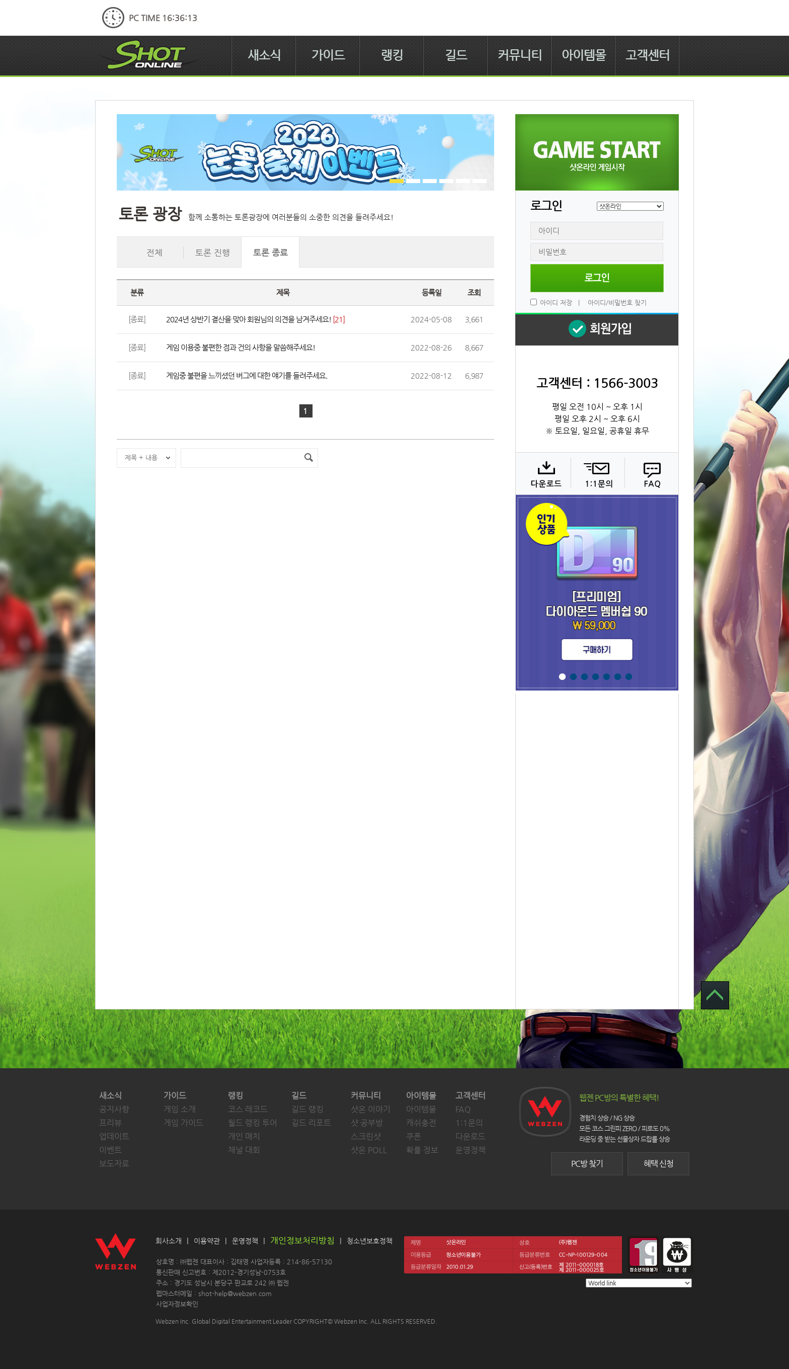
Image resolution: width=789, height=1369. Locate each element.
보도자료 (114, 1163)
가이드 (328, 55)
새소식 (264, 55)
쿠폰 (413, 1136)
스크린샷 (366, 1136)
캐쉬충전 (421, 1123)
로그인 (597, 278)
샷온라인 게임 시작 (597, 152)
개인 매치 (244, 1136)
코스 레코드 (248, 1109)
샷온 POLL (369, 1150)
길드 (456, 55)
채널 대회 (244, 1150)
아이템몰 (584, 55)
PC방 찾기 (587, 1163)
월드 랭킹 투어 (252, 1123)
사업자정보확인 (177, 1304)
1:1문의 (469, 1123)
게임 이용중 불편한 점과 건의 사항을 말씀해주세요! (240, 347)
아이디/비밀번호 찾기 (617, 302)
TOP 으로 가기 (715, 995)
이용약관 (207, 1241)
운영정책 (470, 1150)
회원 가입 (596, 329)
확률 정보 (422, 1150)
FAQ (650, 473)
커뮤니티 (520, 55)
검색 (308, 458)
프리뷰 (110, 1123)
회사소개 (168, 1241)
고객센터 (647, 55)
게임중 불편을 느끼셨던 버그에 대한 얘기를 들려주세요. (247, 375)
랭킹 (392, 55)
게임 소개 (180, 1109)
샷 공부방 (367, 1123)
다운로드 (543, 473)
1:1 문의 (596, 473)
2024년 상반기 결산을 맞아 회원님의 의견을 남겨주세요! (248, 319)
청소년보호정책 (369, 1241)
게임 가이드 (183, 1123)
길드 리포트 (311, 1123)
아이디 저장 (556, 302)
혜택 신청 (658, 1163)
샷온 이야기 (370, 1109)
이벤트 (110, 1150)
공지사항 (114, 1109)
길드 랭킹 (307, 1109)
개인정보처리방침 (302, 1240)
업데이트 (114, 1136)
